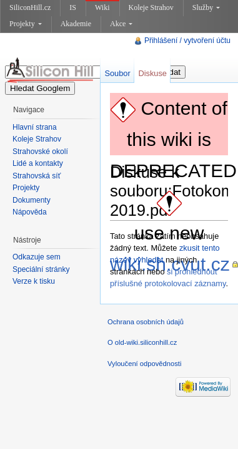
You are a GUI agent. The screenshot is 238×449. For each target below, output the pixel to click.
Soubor (117, 73)
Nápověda (29, 212)
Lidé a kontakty (37, 163)
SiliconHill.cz (30, 7)
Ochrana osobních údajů (145, 322)
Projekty (25, 23)
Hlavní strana (34, 127)
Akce (121, 23)
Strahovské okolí (40, 151)
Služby (206, 7)
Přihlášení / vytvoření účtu (187, 40)
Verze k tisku (33, 281)
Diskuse (152, 73)
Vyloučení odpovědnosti (144, 363)
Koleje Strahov (151, 7)
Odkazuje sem (36, 257)
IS (72, 7)
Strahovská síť (36, 175)
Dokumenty (31, 200)
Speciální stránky (40, 269)
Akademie (76, 23)
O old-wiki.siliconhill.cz (142, 342)
